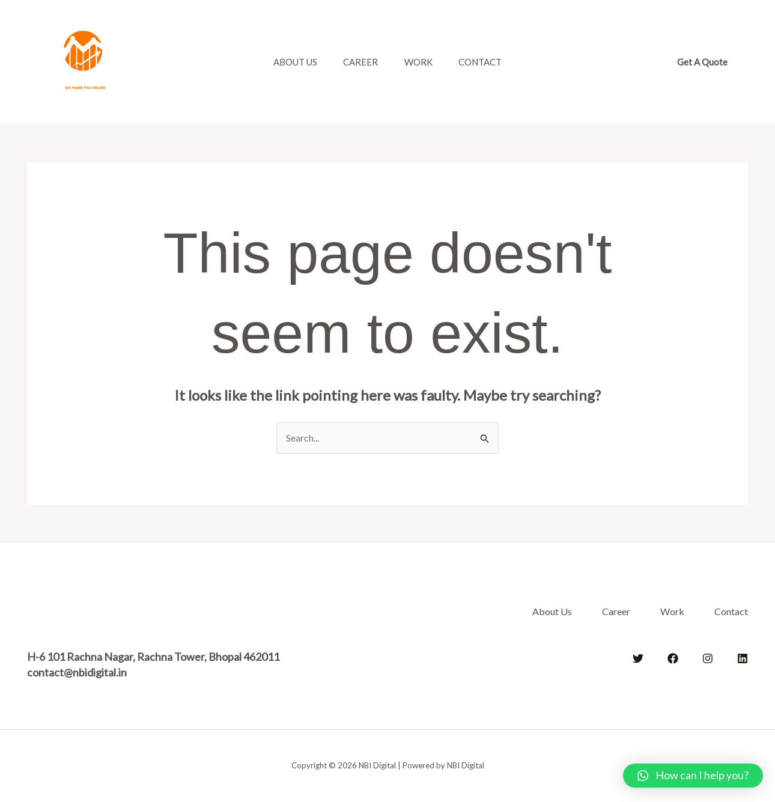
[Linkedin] (742, 658)
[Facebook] (672, 658)
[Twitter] (638, 658)
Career (358, 61)
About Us (289, 61)
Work (420, 61)
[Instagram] (707, 658)
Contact (486, 61)
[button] (702, 62)
